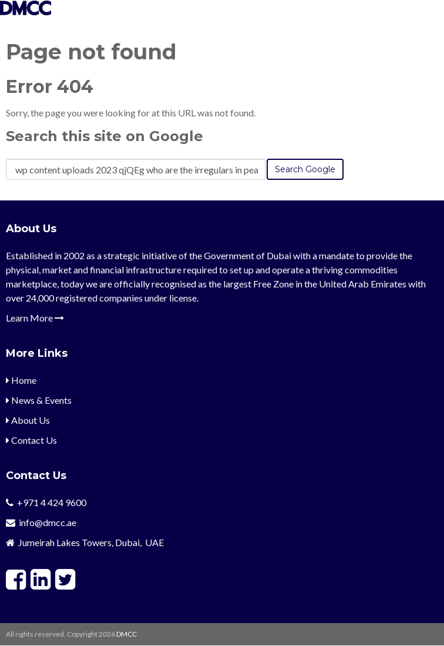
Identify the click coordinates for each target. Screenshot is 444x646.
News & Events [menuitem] (39, 400)
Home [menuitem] (21, 380)
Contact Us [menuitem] (31, 440)
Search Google (305, 169)
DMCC (126, 634)
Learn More (35, 317)
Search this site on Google (104, 136)
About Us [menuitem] (28, 420)
